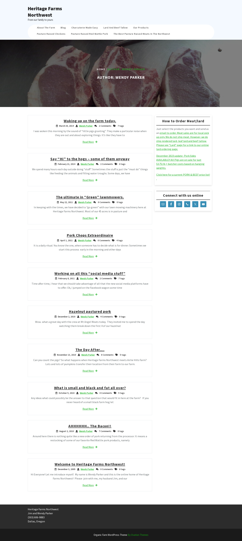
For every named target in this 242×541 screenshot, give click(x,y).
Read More (90, 141)
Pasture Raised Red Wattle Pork (89, 33)
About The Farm (46, 27)
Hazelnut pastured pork (90, 311)
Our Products (141, 27)
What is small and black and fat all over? (90, 387)
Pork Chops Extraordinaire (90, 235)
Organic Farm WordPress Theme (121, 534)
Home (101, 69)
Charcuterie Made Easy (84, 27)
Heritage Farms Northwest (45, 11)
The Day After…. (90, 349)
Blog (63, 27)
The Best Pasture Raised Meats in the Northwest (142, 33)
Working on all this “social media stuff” (89, 273)
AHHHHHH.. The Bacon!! (89, 426)
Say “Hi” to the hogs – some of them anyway (90, 158)
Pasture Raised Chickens (51, 33)
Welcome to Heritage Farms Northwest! (90, 464)
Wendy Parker (86, 125)
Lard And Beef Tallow (116, 27)
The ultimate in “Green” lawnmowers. (90, 197)
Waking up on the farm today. (90, 120)
